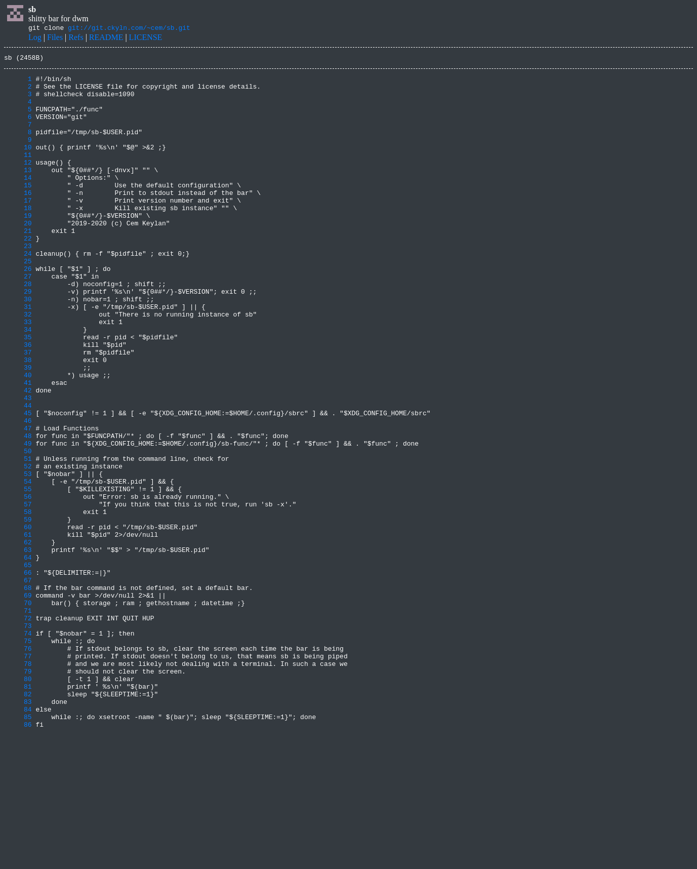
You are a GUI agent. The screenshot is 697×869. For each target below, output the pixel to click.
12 (18, 183)
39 (18, 429)
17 (18, 228)
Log (35, 38)
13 (18, 192)
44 (18, 475)
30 (18, 347)
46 (18, 493)
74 (18, 748)
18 (18, 238)
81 (18, 812)
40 (18, 438)
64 (18, 657)
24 (18, 292)
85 (18, 848)
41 (18, 447)
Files (55, 38)
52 (18, 547)
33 (18, 374)
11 (18, 174)
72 (18, 730)
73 (18, 739)
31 (18, 356)
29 (18, 338)
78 (18, 784)
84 (18, 839)
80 (18, 803)
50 (18, 529)
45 (18, 484)
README (106, 38)
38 (18, 420)
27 (18, 320)
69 (18, 702)
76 (18, 766)
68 (18, 693)
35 (18, 393)
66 (18, 675)
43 (18, 465)
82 (18, 821)
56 (18, 584)
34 (18, 383)
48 (18, 511)
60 (18, 620)
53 (18, 557)
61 (18, 630)
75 (18, 757)
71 (18, 721)
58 (18, 602)
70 (18, 712)
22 (18, 274)
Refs (75, 38)
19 (18, 247)
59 (18, 611)
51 (18, 538)
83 (18, 830)
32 (18, 365)
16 (18, 219)
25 (18, 301)
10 (18, 165)
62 (18, 639)
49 (18, 520)
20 (18, 256)
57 (18, 593)
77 (18, 775)
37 (18, 411)
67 (18, 684)
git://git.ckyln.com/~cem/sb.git (129, 28)
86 (18, 857)
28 (18, 329)
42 (18, 456)
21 (18, 265)
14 (18, 201)
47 (18, 502)
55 (18, 575)
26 (18, 310)
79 (18, 794)
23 (18, 283)
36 (18, 402)
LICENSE (145, 38)
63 (18, 648)
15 (18, 210)
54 (18, 566)
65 (18, 666)
